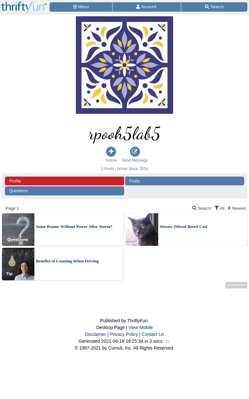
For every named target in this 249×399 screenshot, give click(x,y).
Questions (18, 190)
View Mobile (140, 327)
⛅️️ (168, 341)
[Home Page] (24, 4)
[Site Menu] (81, 7)
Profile (15, 181)
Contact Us (153, 334)
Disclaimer (95, 334)
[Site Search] (214, 7)
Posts (134, 181)
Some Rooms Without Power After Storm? (74, 226)
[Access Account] (147, 7)
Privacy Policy (124, 334)
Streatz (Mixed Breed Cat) (183, 226)
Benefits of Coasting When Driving (67, 261)
